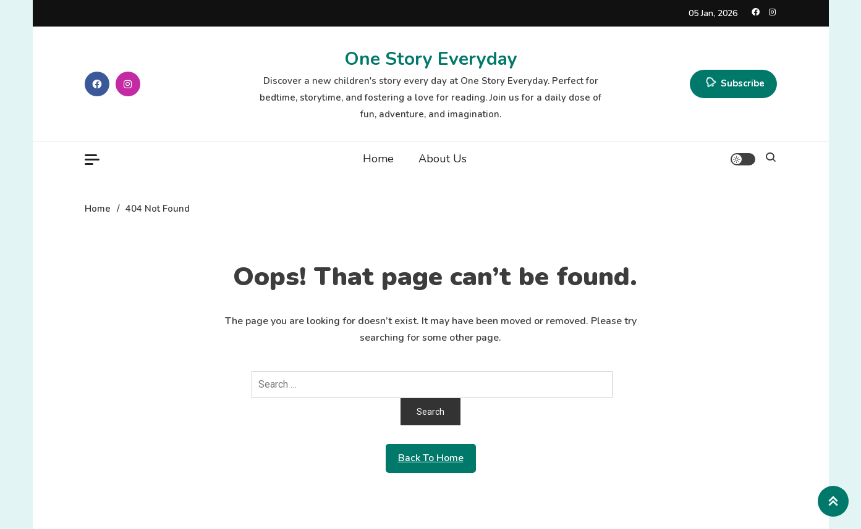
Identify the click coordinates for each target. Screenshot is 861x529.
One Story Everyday (430, 59)
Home (378, 158)
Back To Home (431, 458)
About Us (442, 158)
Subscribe (733, 84)
